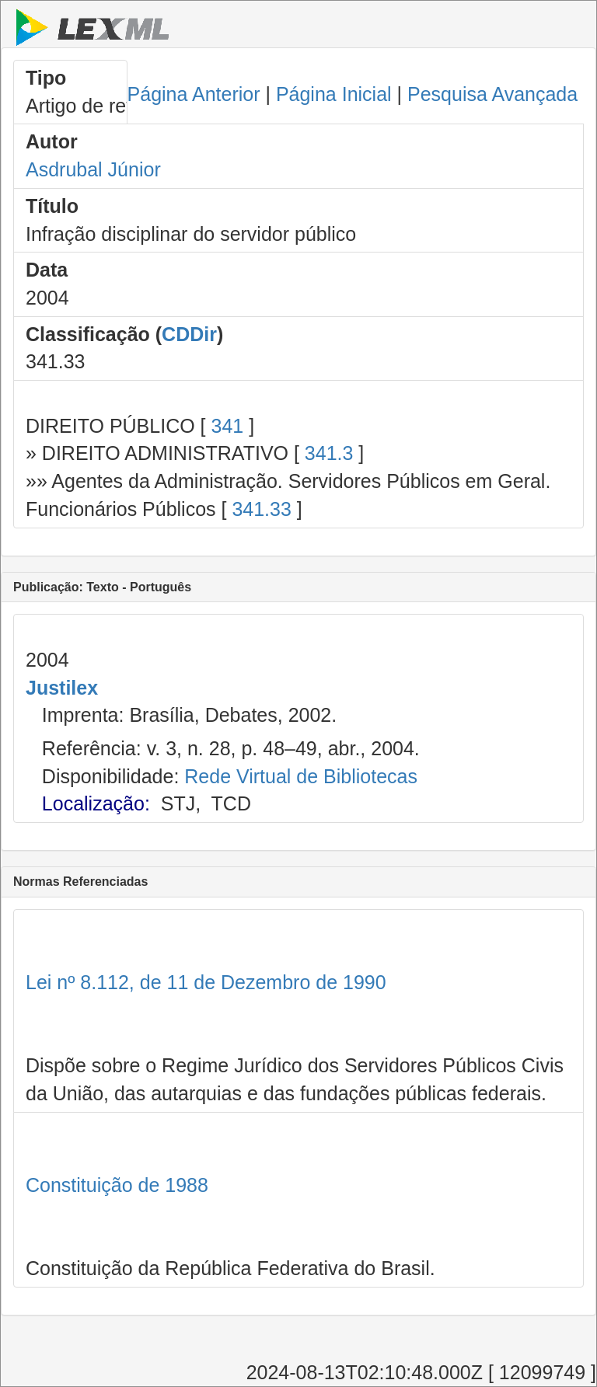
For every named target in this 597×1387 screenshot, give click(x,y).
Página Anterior (193, 94)
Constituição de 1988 (117, 1185)
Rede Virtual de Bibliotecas (300, 776)
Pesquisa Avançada (492, 94)
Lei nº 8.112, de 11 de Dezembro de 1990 (206, 982)
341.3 (329, 453)
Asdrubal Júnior (93, 169)
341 (227, 426)
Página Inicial (334, 94)
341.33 (261, 509)
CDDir (189, 334)
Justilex (62, 688)
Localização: (96, 803)
